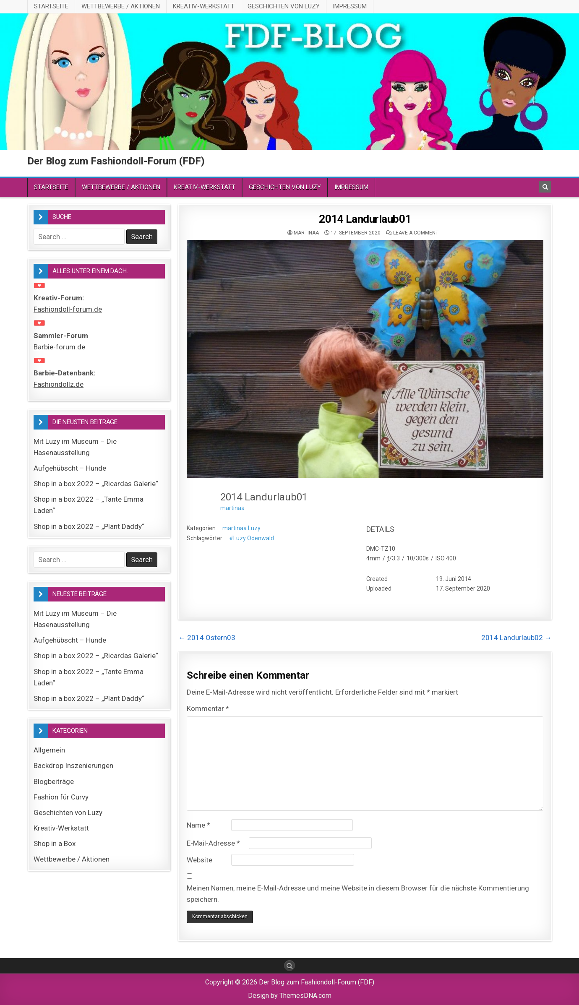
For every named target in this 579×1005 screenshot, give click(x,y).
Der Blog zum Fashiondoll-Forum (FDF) (116, 161)
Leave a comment (415, 233)
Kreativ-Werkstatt (204, 6)
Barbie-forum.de (59, 347)
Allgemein (49, 750)
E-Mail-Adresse (213, 843)
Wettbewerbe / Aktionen (120, 6)
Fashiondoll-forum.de (68, 309)
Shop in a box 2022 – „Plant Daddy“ (89, 526)
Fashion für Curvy (61, 797)
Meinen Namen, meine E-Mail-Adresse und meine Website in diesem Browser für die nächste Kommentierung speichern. (358, 893)
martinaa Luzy (241, 528)
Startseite (51, 6)
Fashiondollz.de (58, 384)
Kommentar (208, 708)
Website (199, 860)
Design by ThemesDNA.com (289, 996)
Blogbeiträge (54, 781)
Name (198, 825)
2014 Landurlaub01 (365, 219)
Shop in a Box (55, 843)
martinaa (306, 233)
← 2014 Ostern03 (206, 637)
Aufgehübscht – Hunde (70, 468)
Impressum (350, 6)
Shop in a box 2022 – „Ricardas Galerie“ (96, 483)
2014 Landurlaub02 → (516, 637)
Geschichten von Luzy (284, 6)
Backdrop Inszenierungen (73, 765)
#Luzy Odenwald (251, 538)
